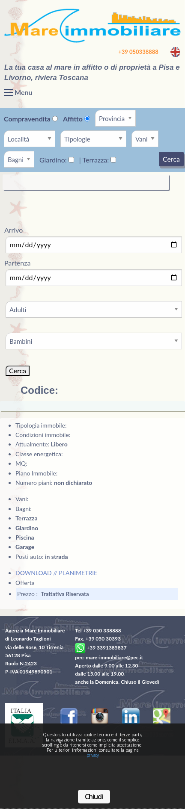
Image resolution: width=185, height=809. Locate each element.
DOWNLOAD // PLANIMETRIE (56, 572)
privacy (93, 755)
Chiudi (94, 796)
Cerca (171, 159)
